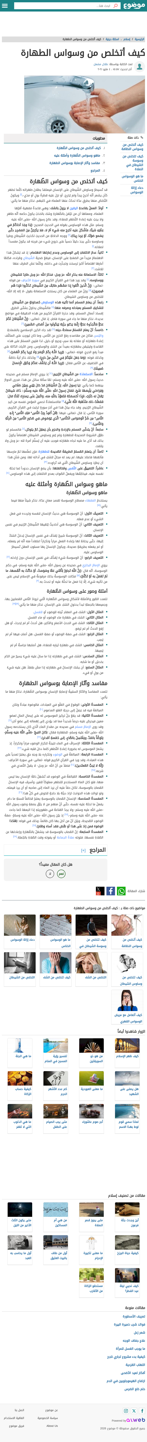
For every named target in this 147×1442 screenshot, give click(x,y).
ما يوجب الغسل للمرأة (130, 1349)
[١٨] (17, 604)
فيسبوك (110, 891)
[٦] (22, 323)
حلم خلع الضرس (134, 1389)
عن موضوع (51, 1410)
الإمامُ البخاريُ (91, 565)
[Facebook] (142, 1411)
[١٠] (51, 373)
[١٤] (7, 473)
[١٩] (14, 604)
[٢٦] (20, 792)
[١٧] (78, 575)
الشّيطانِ (29, 258)
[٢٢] (39, 737)
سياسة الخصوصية (48, 1418)
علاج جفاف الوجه (134, 1341)
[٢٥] (93, 770)
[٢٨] (34, 825)
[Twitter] (134, 1411)
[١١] (63, 401)
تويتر (100, 891)
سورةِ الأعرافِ (30, 280)
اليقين (74, 208)
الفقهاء (90, 500)
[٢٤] (72, 765)
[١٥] (98, 505)
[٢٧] (66, 814)
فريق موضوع (16, 1426)
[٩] (92, 368)
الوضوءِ (57, 754)
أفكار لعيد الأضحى (133, 1373)
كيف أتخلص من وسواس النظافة (132, 147)
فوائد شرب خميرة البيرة (129, 1324)
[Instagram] (126, 1411)
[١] (21, 194)
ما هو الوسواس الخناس (132, 178)
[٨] (38, 357)
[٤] (88, 279)
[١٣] (45, 462)
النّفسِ (72, 468)
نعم (61, 874)
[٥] (90, 290)
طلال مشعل (101, 64)
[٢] (69, 235)
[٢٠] (41, 709)
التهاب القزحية (135, 1365)
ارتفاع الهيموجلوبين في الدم (126, 1381)
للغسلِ (38, 612)
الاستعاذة (86, 374)
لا (50, 874)
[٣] (92, 268)
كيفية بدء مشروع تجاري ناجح (126, 1357)
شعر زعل (139, 1333)
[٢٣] (19, 748)
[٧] (8, 351)
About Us (52, 1426)
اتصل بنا (19, 1410)
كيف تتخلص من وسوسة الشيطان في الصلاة (132, 162)
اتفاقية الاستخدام (14, 1418)
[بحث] (115, 5)
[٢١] (10, 720)
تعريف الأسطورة (134, 1316)
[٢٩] (15, 836)
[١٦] (8, 557)
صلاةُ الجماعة (65, 837)
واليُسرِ (99, 336)
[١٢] (90, 423)
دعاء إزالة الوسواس (136, 190)
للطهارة (44, 452)
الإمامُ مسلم (83, 727)
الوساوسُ (47, 302)
